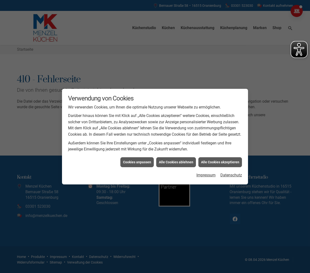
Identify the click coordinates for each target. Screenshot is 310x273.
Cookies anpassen (137, 161)
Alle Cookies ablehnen (176, 161)
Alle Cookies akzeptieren (220, 161)
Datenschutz (231, 174)
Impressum (206, 174)
